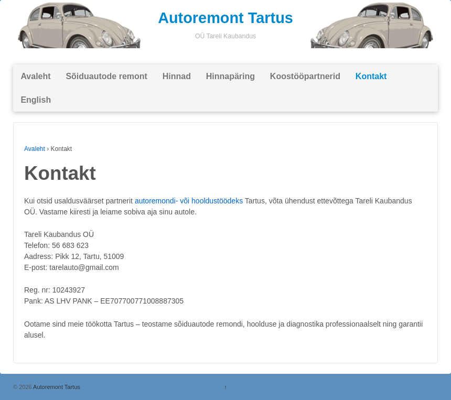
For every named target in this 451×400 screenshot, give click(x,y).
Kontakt (371, 76)
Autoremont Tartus (225, 17)
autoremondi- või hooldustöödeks (189, 201)
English (35, 99)
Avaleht (35, 76)
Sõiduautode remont (106, 76)
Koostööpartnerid (305, 76)
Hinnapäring (230, 76)
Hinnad (177, 76)
